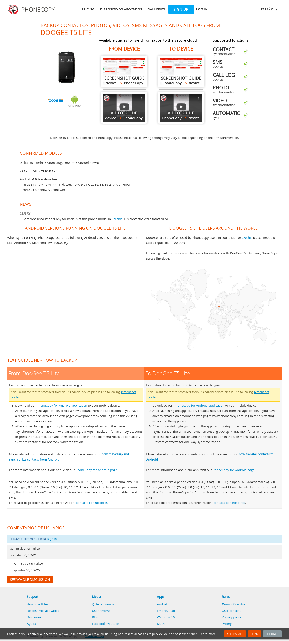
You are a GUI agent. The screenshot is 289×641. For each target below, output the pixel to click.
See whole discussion (30, 579)
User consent (231, 611)
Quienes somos (103, 604)
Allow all (234, 634)
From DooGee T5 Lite (124, 71)
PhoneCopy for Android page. (96, 470)
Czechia (117, 219)
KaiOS (161, 623)
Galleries (156, 9)
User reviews (101, 611)
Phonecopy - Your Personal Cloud (32, 9)
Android (163, 604)
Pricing (88, 9)
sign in (52, 539)
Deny (254, 634)
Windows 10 (166, 617)
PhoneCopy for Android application (62, 405)
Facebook (99, 623)
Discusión (34, 617)
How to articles (37, 604)
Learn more (208, 634)
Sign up (180, 9)
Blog (95, 617)
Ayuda (31, 623)
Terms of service (233, 604)
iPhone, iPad (166, 611)
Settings (272, 634)
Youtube (113, 623)
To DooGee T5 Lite (181, 71)
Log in (202, 9)
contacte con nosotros (92, 503)
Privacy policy (232, 617)
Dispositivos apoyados (121, 9)
